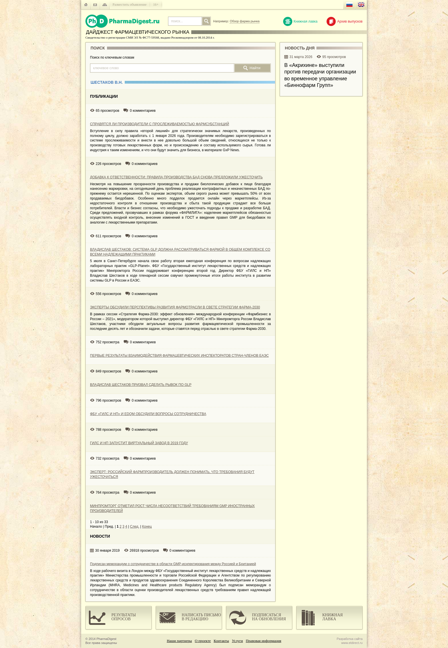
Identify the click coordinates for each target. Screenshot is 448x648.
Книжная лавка (300, 21)
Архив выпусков (345, 21)
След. (134, 527)
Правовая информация (263, 641)
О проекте (203, 641)
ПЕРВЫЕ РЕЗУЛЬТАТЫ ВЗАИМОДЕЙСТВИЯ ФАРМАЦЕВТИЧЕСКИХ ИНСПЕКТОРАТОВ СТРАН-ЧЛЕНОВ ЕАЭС (179, 356)
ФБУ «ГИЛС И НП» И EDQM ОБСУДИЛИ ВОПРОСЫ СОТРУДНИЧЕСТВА (148, 414)
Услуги (237, 641)
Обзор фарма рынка (244, 21)
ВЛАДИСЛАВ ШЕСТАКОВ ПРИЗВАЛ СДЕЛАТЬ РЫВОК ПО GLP (140, 385)
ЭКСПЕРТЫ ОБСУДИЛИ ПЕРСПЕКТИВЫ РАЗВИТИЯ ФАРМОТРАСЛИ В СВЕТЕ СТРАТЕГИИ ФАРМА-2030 (175, 307)
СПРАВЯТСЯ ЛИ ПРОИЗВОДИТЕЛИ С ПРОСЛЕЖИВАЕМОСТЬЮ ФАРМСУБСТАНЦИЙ (159, 124)
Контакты (221, 641)
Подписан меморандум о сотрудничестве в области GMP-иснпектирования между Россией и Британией (173, 564)
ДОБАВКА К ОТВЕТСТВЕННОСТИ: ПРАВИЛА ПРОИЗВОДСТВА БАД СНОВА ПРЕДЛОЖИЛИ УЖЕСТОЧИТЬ (176, 177)
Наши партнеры (179, 641)
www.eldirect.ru (352, 643)
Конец (147, 527)
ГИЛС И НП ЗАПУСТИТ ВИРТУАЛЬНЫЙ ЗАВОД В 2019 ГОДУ (139, 443)
